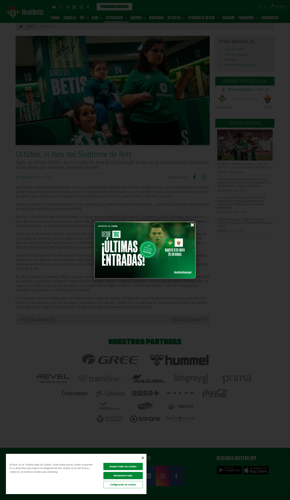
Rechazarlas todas (123, 475)
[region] (76, 474)
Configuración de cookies (123, 484)
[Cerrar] (143, 458)
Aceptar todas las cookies (123, 466)
